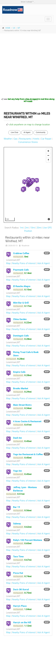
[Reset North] (48, 160)
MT (19, 28)
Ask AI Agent (43, 263)
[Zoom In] (48, 151)
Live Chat (14, 132)
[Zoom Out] (48, 155)
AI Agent (27, 132)
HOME (7, 28)
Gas (15, 138)
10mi (32, 227)
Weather (8, 138)
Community (40, 132)
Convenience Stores (28, 142)
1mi (21, 227)
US (14, 28)
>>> (28, 100)
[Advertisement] (28, 65)
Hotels (36, 138)
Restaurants (25, 138)
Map (8, 263)
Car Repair (46, 138)
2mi (27, 227)
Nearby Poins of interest (24, 263)
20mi (39, 227)
